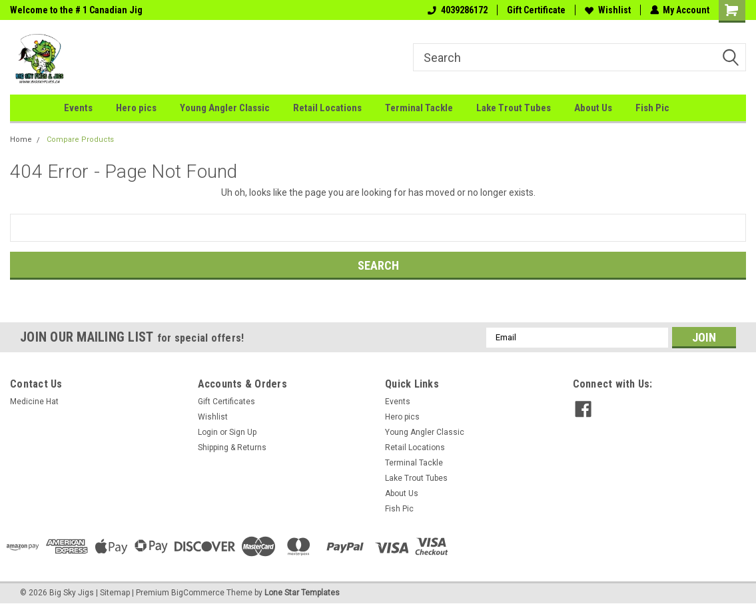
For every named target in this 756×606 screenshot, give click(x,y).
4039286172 (457, 10)
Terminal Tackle (419, 108)
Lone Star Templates (302, 592)
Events (78, 108)
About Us (593, 108)
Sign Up (242, 432)
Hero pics (136, 108)
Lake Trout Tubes (513, 108)
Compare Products (80, 139)
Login (208, 432)
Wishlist (607, 10)
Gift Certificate (535, 10)
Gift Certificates (226, 401)
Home (21, 139)
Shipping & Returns (232, 447)
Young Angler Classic (225, 108)
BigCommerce (197, 592)
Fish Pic (652, 108)
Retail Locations (327, 108)
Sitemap (115, 592)
